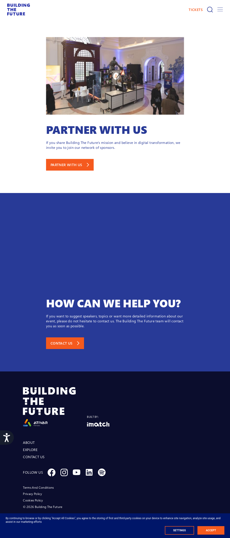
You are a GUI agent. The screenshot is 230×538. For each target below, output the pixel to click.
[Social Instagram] (64, 472)
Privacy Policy (32, 494)
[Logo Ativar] (55, 406)
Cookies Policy (33, 500)
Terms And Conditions (38, 487)
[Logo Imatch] (98, 424)
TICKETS (196, 9)
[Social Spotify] (102, 472)
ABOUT (29, 442)
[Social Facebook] (51, 472)
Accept (211, 530)
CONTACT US (33, 456)
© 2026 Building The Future (42, 507)
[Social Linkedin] (89, 472)
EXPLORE (30, 449)
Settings (179, 530)
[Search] (210, 9)
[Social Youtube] (77, 472)
